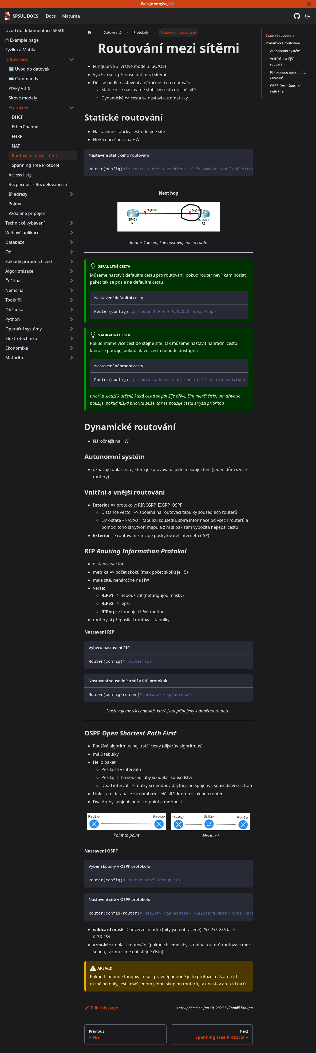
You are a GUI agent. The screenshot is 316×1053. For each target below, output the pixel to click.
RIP (288, 75)
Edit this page (101, 1008)
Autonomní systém (285, 50)
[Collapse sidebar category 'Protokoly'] (71, 107)
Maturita (71, 16)
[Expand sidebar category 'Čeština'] (71, 280)
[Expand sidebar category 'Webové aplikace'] (71, 232)
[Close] (309, 4)
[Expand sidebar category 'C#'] (71, 252)
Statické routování (280, 35)
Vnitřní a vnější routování (282, 61)
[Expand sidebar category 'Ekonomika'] (71, 348)
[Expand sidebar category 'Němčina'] (71, 290)
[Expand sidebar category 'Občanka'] (71, 309)
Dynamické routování (283, 43)
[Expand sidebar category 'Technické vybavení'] (71, 223)
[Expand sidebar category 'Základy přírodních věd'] (71, 261)
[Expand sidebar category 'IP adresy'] (71, 194)
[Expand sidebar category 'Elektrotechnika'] (71, 338)
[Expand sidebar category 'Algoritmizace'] (71, 271)
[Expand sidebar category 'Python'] (71, 319)
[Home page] (89, 32)
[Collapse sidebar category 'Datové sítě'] (71, 59)
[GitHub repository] (296, 16)
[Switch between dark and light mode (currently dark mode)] (307, 16)
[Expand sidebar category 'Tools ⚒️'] (71, 300)
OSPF (285, 88)
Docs (51, 16)
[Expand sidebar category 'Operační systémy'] (71, 329)
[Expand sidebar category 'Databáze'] (71, 242)
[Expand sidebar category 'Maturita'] (71, 357)
